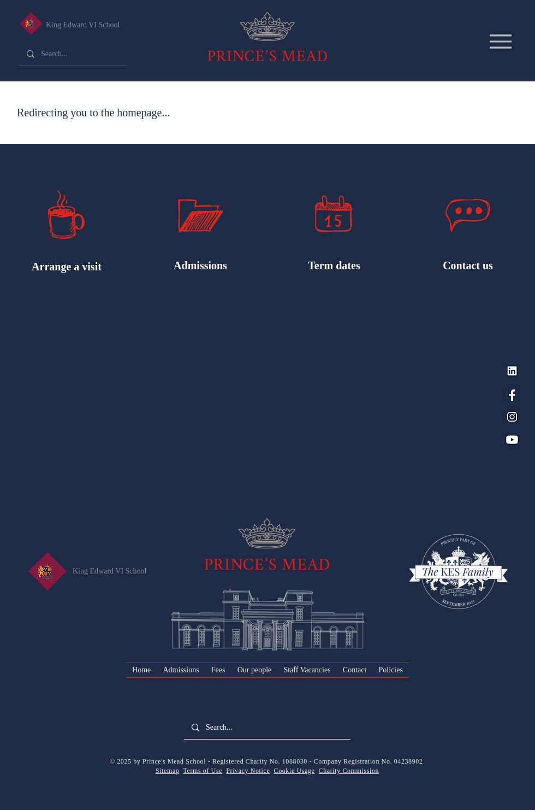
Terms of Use (202, 770)
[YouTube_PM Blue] (512, 440)
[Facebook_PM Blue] (512, 394)
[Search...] (72, 54)
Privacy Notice (248, 770)
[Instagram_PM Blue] (512, 417)
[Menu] (500, 41)
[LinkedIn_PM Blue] (512, 371)
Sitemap (168, 770)
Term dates (334, 265)
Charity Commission (349, 770)
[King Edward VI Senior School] (31, 23)
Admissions (200, 265)
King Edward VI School (83, 25)
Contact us (468, 265)
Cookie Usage (294, 770)
